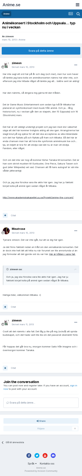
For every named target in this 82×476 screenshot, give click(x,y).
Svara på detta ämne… (21, 402)
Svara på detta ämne (41, 50)
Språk (32, 463)
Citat (13, 215)
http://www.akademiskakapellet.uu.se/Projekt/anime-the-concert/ (38, 197)
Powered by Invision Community (41, 471)
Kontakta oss (47, 463)
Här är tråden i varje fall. (62, 254)
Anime (22, 39)
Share (41, 420)
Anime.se (11, 4)
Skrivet (23, 67)
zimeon (9, 36)
